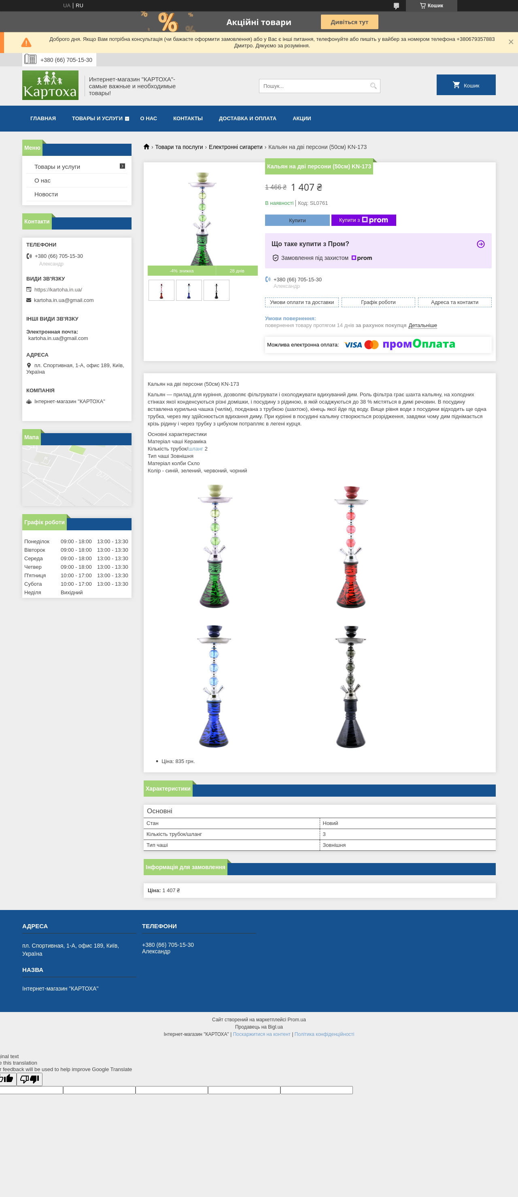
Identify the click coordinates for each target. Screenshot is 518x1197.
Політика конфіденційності (325, 1034)
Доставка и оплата (247, 118)
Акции (302, 118)
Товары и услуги (97, 118)
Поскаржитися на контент (262, 1034)
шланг (195, 449)
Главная (43, 118)
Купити (297, 220)
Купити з (363, 220)
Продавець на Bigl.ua (259, 1027)
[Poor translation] (29, 1079)
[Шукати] (373, 86)
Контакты (188, 118)
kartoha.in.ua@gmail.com (64, 300)
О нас (148, 118)
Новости (46, 194)
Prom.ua (297, 1020)
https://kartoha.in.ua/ (58, 290)
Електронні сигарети (236, 147)
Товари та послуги (179, 147)
